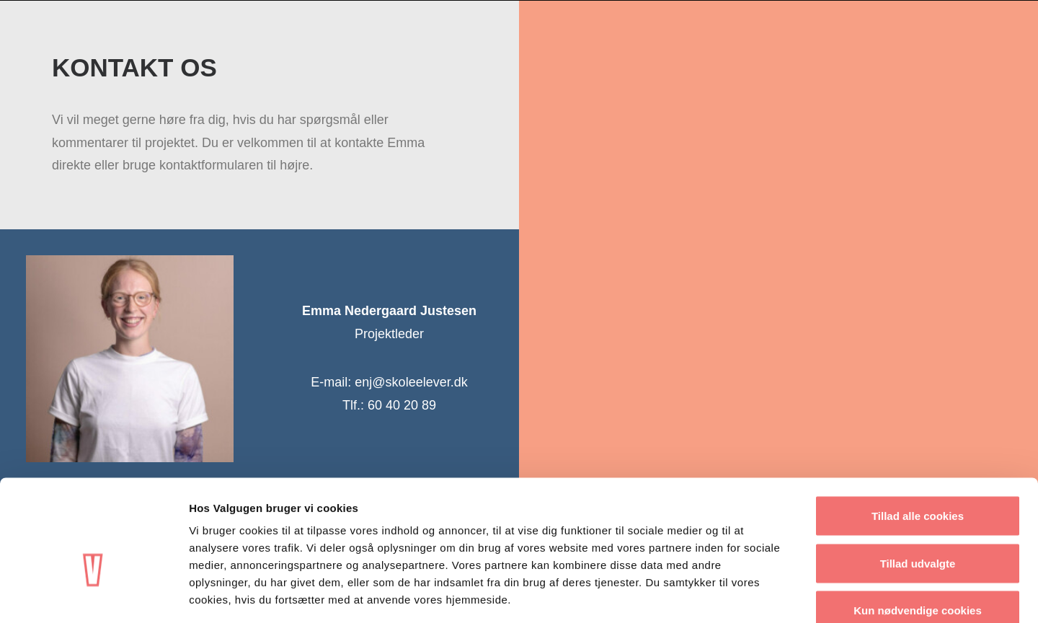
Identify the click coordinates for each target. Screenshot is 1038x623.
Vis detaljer (749, 594)
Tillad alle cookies (917, 434)
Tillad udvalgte (918, 481)
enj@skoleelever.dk (411, 382)
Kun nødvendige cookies (917, 528)
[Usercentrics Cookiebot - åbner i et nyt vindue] (93, 595)
